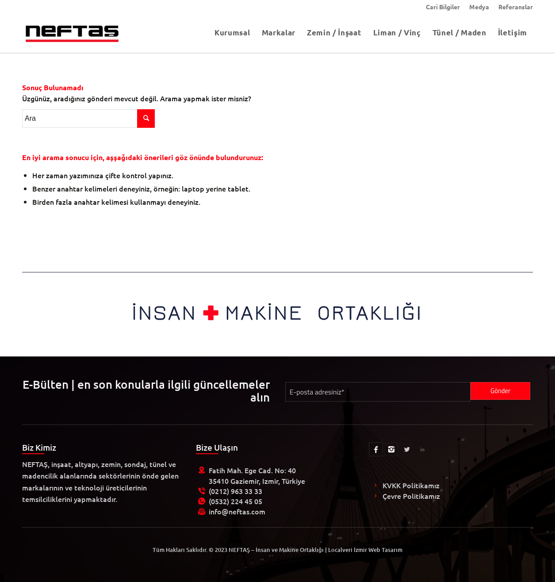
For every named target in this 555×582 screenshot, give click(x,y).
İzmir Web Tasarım (378, 550)
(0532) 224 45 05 (235, 501)
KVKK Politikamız (411, 485)
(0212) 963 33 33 (235, 491)
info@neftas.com (237, 511)
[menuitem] (443, 6)
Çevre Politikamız (411, 496)
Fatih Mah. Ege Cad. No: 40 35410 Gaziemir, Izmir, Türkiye (257, 475)
